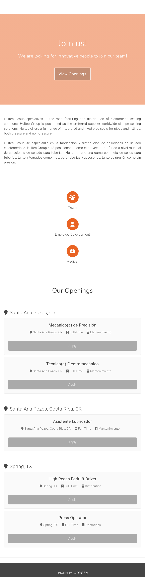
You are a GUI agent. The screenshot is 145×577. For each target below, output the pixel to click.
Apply (72, 346)
